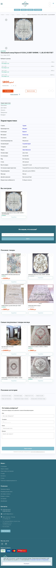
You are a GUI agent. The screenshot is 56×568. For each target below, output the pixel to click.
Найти (27, 238)
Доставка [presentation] (3, 107)
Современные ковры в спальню (21, 398)
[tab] (28, 103)
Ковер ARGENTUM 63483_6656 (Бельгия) (11, 274)
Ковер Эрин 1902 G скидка (34, 305)
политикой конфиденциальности (38, 451)
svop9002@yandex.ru (7, 514)
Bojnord (23, 14)
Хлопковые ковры (18, 395)
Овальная (28, 149)
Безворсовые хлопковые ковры (38, 398)
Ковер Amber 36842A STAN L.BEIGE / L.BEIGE (12, 377)
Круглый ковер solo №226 (7, 346)
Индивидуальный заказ (6, 491)
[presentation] (13, 442)
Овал (24, 149)
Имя (3, 413)
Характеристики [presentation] (6, 103)
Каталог (17, 9)
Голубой (25, 143)
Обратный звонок (5, 531)
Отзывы (3, 473)
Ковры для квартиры (6, 398)
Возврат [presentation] (3, 115)
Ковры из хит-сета (29, 395)
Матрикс (18, 14)
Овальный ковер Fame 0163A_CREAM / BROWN (39, 274)
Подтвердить (26, 563)
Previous (6, 20)
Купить (9, 91)
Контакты (3, 475)
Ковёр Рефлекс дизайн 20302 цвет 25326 (11, 305)
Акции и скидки (4, 468)
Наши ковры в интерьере (7, 471)
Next (6, 48)
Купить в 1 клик (31, 91)
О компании (4, 466)
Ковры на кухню (39, 395)
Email (3, 425)
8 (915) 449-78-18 (6, 511)
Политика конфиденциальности (9, 480)
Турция (12, 14)
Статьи (2, 478)
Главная (2, 14)
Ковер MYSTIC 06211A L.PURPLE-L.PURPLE (38, 346)
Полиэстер (25, 134)
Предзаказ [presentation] (4, 112)
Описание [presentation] (4, 105)
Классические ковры (6, 395)
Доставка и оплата (5, 494)
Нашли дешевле (14, 94)
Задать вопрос (28, 448)
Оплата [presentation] (3, 110)
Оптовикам (3, 498)
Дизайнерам (4, 501)
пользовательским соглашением (39, 559)
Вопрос (4, 431)
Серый (28, 143)
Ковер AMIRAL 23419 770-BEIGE (35, 377)
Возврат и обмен (5, 496)
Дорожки (30, 9)
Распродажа (38, 9)
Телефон (4, 419)
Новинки (24, 9)
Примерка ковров (5, 489)
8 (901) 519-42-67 (6, 509)
